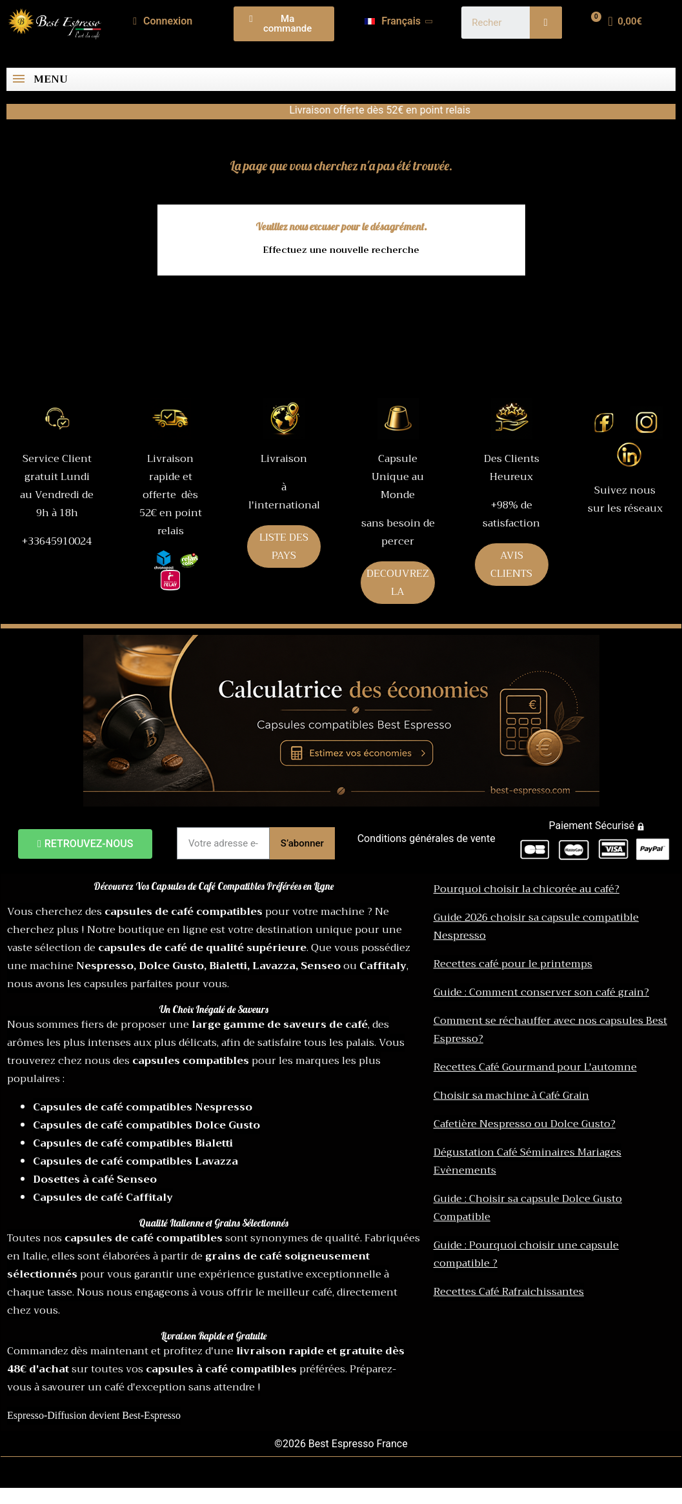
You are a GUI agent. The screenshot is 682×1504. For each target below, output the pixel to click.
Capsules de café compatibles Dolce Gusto (146, 1125)
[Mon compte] (162, 21)
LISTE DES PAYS (283, 546)
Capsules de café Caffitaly (103, 1197)
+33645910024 (57, 541)
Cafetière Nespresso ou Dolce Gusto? (525, 1124)
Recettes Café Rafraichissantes (509, 1292)
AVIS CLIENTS (511, 564)
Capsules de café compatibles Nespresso (142, 1107)
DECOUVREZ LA (397, 583)
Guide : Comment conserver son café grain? (541, 992)
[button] (284, 23)
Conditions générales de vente (426, 838)
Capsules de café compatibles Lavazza (135, 1161)
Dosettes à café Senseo (95, 1179)
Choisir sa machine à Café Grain (511, 1096)
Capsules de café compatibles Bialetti (133, 1143)
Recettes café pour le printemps (513, 964)
